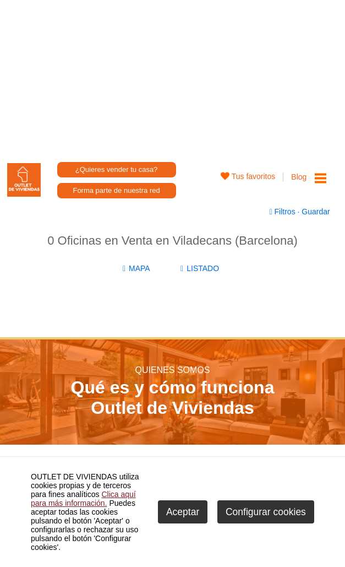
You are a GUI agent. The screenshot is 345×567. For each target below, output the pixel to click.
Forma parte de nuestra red (116, 190)
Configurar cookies (266, 511)
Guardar (314, 211)
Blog (298, 176)
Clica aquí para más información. (83, 498)
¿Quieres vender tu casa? (116, 169)
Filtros (284, 211)
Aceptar (182, 511)
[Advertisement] (172, 77)
